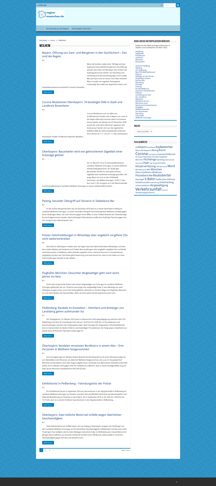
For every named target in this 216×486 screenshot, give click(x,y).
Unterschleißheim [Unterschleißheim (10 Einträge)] (142, 185)
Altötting (138, 68)
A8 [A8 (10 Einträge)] (136, 147)
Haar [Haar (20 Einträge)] (146, 162)
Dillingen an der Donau (144, 76)
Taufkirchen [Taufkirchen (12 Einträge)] (161, 179)
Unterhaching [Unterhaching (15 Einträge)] (166, 182)
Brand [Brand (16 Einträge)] (162, 150)
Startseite (43, 40)
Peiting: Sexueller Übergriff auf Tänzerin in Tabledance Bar (78, 201)
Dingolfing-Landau (142, 78)
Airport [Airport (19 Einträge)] (142, 147)
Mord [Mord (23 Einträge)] (171, 166)
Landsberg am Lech (143, 95)
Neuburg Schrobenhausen (146, 105)
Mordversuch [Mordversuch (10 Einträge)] (140, 170)
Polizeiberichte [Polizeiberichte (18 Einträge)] (144, 175)
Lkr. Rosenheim (141, 111)
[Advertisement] (128, 16)
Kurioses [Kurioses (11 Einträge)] (162, 163)
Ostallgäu (139, 107)
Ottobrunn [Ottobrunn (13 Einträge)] (157, 172)
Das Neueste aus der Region (57, 29)
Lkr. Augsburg (140, 70)
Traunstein (139, 116)
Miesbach (139, 99)
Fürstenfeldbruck (142, 89)
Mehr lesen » (48, 92)
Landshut (139, 58)
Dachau (138, 74)
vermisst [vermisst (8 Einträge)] (165, 190)
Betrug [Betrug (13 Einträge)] (155, 150)
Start (41, 28)
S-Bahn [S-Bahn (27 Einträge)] (150, 179)
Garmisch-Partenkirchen (145, 91)
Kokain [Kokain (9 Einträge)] (155, 163)
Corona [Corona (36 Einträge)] (141, 154)
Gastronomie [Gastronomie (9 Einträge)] (169, 160)
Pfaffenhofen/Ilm (142, 109)
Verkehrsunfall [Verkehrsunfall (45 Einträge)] (148, 189)
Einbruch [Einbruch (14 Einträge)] (170, 154)
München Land (141, 103)
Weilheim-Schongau (143, 118)
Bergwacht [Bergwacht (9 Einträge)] (147, 150)
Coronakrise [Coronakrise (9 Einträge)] (152, 154)
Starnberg (139, 113)
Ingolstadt (139, 53)
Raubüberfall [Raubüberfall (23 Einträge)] (162, 175)
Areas (52, 40)
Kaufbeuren (140, 56)
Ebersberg (139, 82)
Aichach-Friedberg (142, 66)
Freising (138, 87)
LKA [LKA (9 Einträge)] (157, 167)
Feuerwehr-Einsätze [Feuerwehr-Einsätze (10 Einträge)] (151, 157)
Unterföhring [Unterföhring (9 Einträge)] (154, 183)
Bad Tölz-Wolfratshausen (145, 72)
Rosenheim (140, 62)
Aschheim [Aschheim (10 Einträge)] (151, 147)
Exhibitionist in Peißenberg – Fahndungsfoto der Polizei (76, 383)
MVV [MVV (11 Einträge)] (148, 169)
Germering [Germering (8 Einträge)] (139, 163)
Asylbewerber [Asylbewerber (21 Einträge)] (164, 147)
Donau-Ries (140, 80)
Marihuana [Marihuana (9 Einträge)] (163, 167)
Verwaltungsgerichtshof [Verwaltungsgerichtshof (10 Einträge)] (144, 193)
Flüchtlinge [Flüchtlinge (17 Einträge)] (150, 159)
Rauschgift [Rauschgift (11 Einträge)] (139, 179)
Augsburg (139, 51)
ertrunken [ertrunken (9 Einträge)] (139, 157)
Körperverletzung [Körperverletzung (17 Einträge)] (145, 166)
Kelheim (138, 93)
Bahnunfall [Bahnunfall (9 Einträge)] (139, 150)
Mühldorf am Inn (142, 101)
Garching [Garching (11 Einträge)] (160, 160)
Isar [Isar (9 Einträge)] (151, 163)
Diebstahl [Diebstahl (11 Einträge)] (161, 154)
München (139, 60)
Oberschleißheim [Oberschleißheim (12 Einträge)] (143, 172)
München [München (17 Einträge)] (156, 169)
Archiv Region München (81, 29)
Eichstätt (138, 84)
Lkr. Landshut (140, 97)
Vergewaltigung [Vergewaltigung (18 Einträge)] (159, 185)
